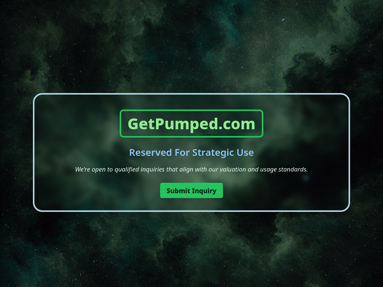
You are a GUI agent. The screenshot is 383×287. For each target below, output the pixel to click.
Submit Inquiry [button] (191, 190)
